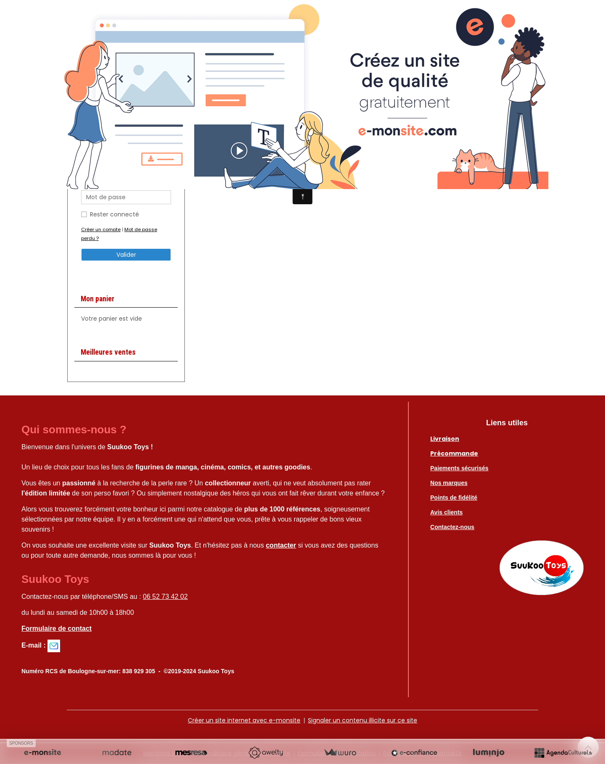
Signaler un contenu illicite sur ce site (362, 720)
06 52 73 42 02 (165, 596)
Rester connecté (114, 214)
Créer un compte (101, 229)
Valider (126, 254)
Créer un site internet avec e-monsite (244, 720)
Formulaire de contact (56, 628)
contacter (281, 545)
